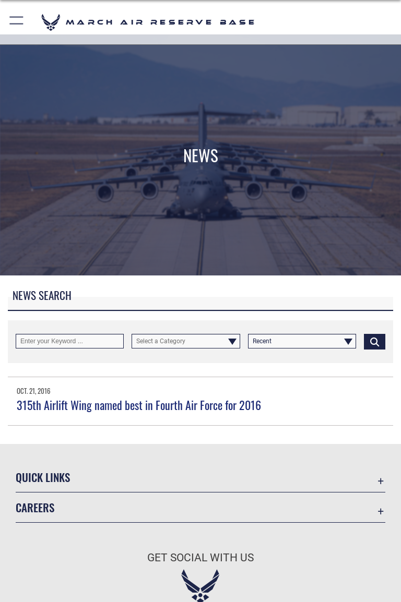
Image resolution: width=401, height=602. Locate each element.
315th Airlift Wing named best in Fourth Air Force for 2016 (139, 404)
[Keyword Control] (70, 341)
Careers (35, 507)
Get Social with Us (200, 557)
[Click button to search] (374, 341)
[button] (17, 22)
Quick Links (43, 477)
